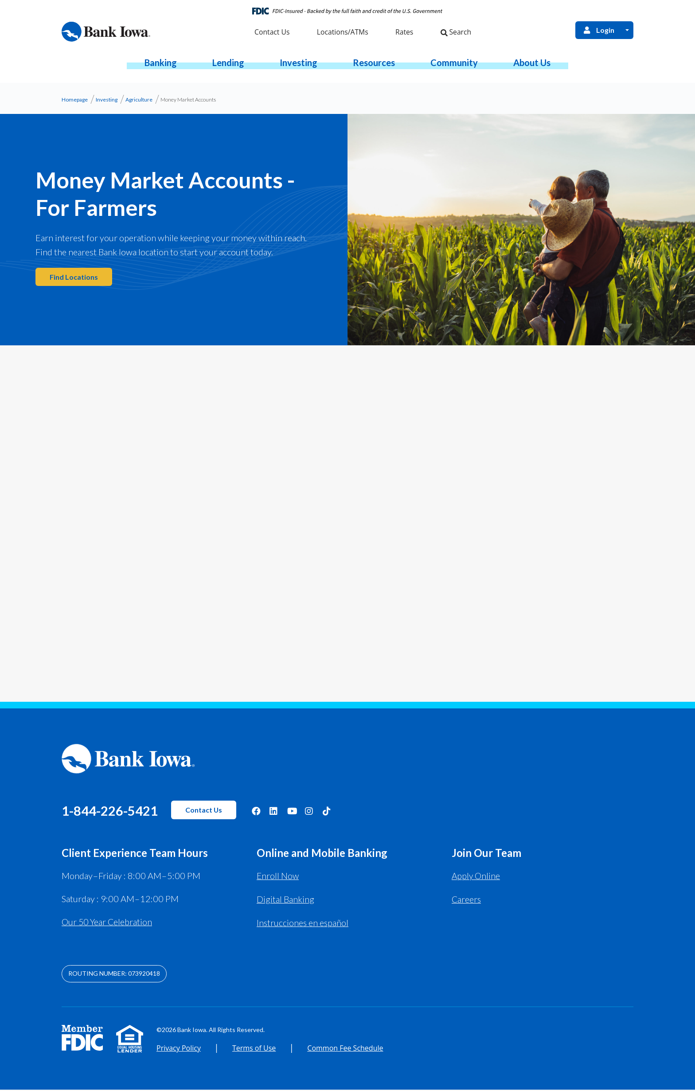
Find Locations (74, 279)
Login (598, 31)
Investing (106, 102)
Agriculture (138, 102)
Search (455, 34)
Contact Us (223, 812)
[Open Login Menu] (627, 31)
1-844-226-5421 (119, 812)
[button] (161, 65)
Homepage (75, 102)
